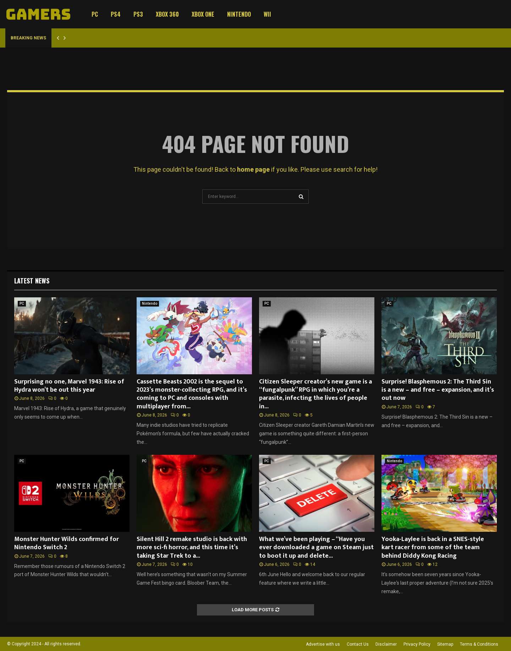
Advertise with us (323, 644)
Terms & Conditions (479, 644)
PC (95, 14)
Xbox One (203, 14)
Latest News (31, 280)
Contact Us (358, 644)
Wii (267, 14)
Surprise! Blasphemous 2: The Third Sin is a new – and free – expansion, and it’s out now (437, 390)
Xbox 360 (167, 14)
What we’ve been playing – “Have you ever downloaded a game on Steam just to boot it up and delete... (316, 547)
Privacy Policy (416, 644)
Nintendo (239, 14)
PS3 (138, 14)
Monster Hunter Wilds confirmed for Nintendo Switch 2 (66, 543)
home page (253, 169)
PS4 (116, 14)
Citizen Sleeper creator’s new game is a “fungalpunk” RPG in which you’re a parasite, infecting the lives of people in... (315, 394)
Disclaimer (386, 644)
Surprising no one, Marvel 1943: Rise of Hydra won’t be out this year (69, 385)
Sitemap (445, 644)
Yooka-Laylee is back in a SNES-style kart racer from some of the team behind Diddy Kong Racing (432, 547)
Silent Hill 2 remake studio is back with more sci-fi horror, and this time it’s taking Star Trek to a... (192, 547)
